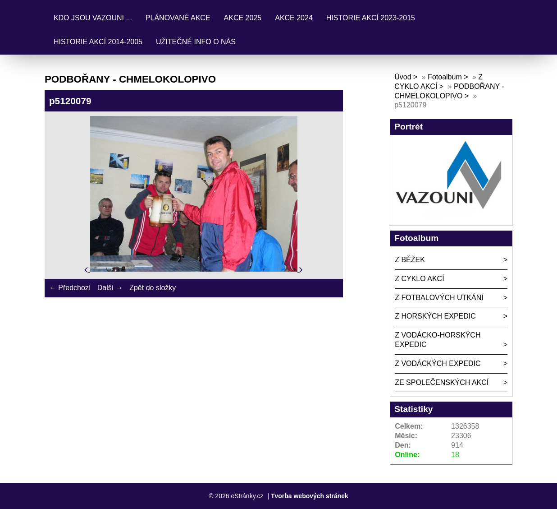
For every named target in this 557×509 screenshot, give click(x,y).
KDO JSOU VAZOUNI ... (93, 18)
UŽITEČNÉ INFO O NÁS (196, 42)
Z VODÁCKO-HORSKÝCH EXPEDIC (437, 339)
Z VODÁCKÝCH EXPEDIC (437, 363)
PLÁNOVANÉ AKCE (178, 18)
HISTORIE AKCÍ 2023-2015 (370, 18)
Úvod (402, 77)
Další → (110, 288)
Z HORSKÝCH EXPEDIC (435, 316)
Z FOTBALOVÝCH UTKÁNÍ (439, 297)
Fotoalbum (445, 77)
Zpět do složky (152, 288)
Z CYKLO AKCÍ (419, 278)
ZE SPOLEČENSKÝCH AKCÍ (442, 382)
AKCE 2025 (243, 18)
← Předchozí (70, 288)
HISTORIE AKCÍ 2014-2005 (98, 42)
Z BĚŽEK (410, 260)
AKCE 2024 (294, 18)
